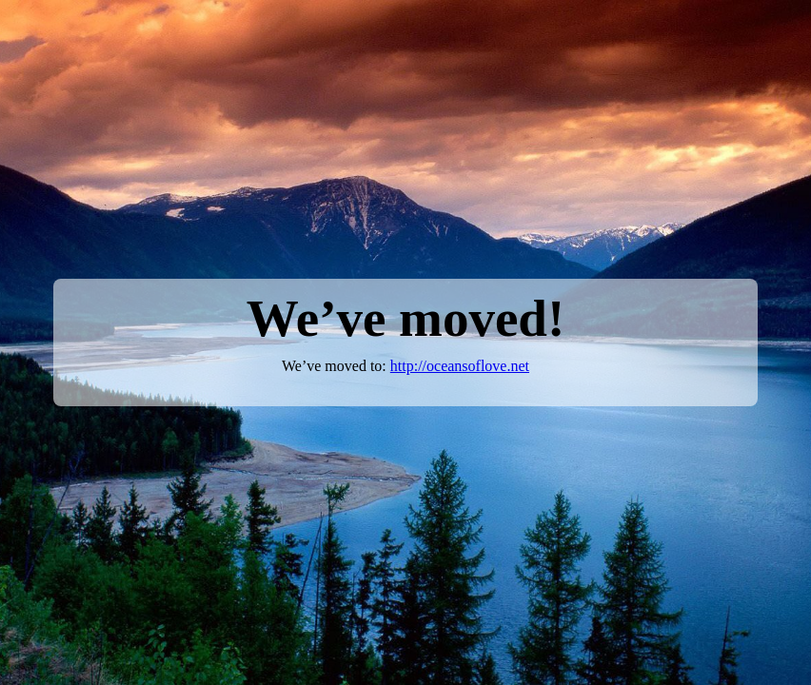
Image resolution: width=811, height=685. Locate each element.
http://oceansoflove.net (459, 366)
